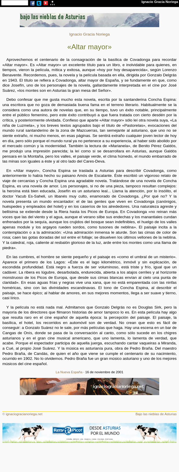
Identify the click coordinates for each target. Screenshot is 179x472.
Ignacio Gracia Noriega (89, 34)
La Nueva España (69, 372)
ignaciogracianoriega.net (24, 414)
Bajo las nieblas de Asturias (156, 414)
